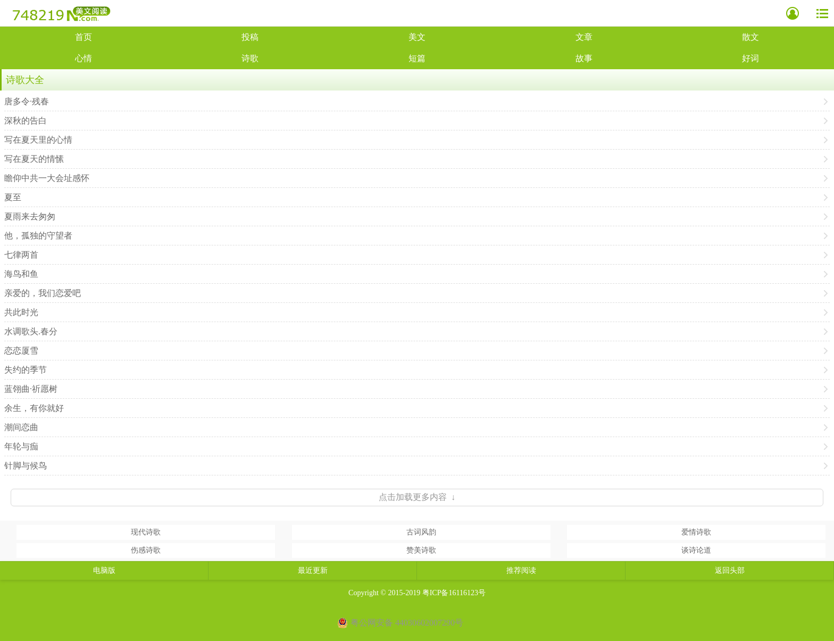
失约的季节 (25, 369)
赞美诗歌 (421, 550)
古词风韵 (421, 532)
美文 (417, 37)
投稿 (249, 37)
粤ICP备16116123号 (454, 593)
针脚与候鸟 (25, 465)
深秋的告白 (25, 120)
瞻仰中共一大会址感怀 (46, 178)
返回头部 (730, 570)
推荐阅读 (521, 570)
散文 (750, 37)
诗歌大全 (25, 80)
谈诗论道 (696, 550)
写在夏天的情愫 (34, 158)
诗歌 (249, 58)
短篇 (417, 58)
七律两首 (21, 254)
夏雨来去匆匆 (29, 216)
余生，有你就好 (34, 408)
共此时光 (21, 312)
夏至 (12, 197)
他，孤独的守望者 (38, 235)
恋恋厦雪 (21, 350)
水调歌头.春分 (30, 331)
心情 (83, 58)
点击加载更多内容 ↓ (417, 497)
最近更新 (313, 570)
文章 (584, 37)
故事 (584, 58)
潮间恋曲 (21, 427)
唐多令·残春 (26, 101)
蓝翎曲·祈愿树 (30, 388)
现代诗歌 (146, 532)
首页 (83, 37)
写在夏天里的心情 (38, 139)
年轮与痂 (21, 446)
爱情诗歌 (696, 532)
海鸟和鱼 (21, 273)
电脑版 (104, 570)
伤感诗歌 (146, 550)
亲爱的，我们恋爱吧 (42, 293)
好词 (750, 58)
